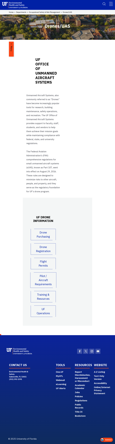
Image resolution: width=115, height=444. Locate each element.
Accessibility (100, 383)
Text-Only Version (99, 377)
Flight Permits (43, 263)
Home (11, 12)
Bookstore (80, 415)
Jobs (77, 392)
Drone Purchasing (43, 234)
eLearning (61, 384)
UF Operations (43, 311)
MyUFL (59, 375)
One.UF (59, 371)
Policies (79, 396)
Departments (21, 12)
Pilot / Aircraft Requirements (43, 280)
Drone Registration (43, 249)
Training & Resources (43, 296)
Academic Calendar (80, 387)
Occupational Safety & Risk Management (44, 12)
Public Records (79, 406)
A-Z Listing (99, 371)
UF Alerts (61, 388)
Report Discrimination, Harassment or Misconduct (82, 376)
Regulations (81, 400)
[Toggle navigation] (111, 3)
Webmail (60, 380)
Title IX (79, 411)
